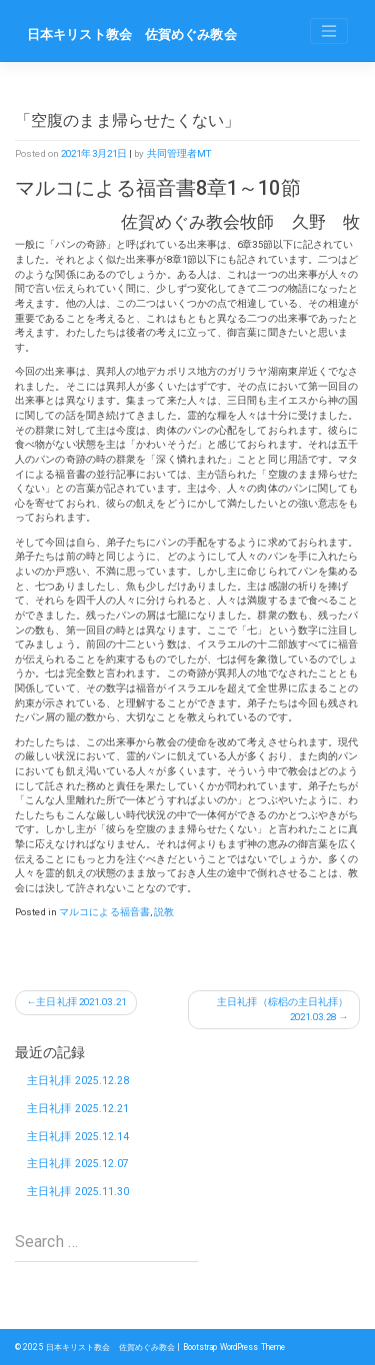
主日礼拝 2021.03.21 (81, 1001)
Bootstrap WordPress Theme (234, 1347)
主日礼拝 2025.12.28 (78, 1080)
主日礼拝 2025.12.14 (78, 1136)
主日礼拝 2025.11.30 (78, 1191)
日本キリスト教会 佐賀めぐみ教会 (132, 34)
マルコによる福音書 (104, 911)
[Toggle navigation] (329, 31)
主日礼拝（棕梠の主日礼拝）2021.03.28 (282, 1009)
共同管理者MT (179, 153)
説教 (164, 911)
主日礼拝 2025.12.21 (78, 1108)
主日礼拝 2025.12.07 (78, 1163)
